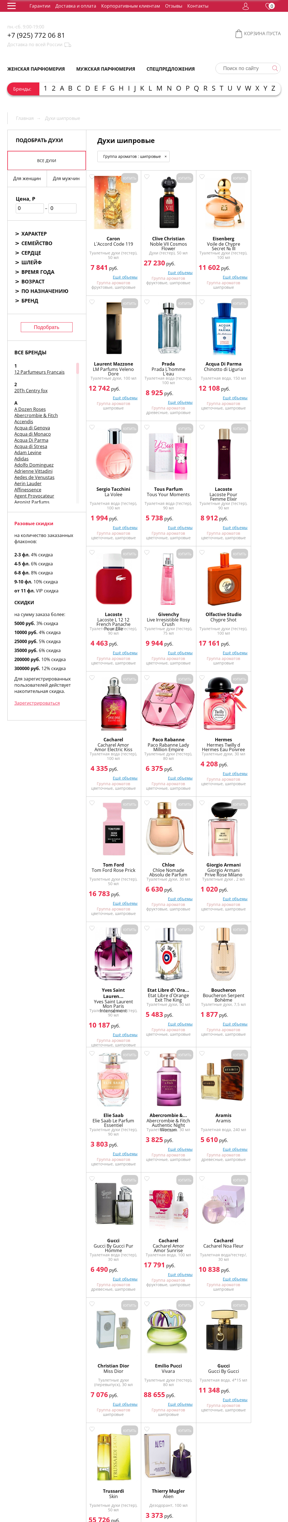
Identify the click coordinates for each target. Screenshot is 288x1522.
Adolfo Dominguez (34, 465)
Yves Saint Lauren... (207, 736)
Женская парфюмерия (36, 69)
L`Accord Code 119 (110, 240)
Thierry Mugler (256, 1109)
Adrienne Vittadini (33, 471)
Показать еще (183, 1180)
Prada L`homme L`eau (110, 365)
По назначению (44, 291)
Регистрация (95, 1490)
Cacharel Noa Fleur (208, 991)
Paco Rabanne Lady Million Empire (159, 618)
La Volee (208, 363)
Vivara (110, 1114)
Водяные (264, 1343)
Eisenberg (208, 232)
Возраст (32, 281)
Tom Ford (256, 608)
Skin (207, 1114)
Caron (110, 232)
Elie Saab (159, 859)
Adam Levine (27, 452)
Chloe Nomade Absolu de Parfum (110, 743)
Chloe (110, 733)
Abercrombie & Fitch (36, 415)
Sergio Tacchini (208, 358)
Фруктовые (148, 1355)
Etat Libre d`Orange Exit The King (256, 749)
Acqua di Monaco (32, 434)
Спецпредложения (171, 69)
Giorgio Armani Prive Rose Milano (159, 743)
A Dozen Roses (30, 409)
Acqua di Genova (32, 428)
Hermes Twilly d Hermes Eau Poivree (207, 618)
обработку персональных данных (115, 1505)
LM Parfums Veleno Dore (256, 246)
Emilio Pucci (110, 1109)
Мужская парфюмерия (105, 69)
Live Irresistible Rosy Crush (208, 490)
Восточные (104, 1349)
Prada (110, 358)
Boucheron (110, 859)
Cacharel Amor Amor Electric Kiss (110, 618)
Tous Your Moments (256, 365)
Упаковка (129, 1468)
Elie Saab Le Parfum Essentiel (159, 866)
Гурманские (134, 1349)
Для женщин (27, 178)
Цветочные (201, 1355)
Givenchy (207, 483)
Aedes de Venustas (34, 477)
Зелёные (189, 1349)
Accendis (23, 421)
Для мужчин (66, 178)
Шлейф (31, 262)
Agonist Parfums (32, 502)
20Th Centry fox (31, 391)
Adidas (21, 459)
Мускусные (262, 1349)
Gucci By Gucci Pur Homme (110, 991)
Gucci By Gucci (158, 1114)
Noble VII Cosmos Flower (158, 240)
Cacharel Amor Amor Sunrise (159, 991)
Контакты (197, 6)
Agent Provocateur (34, 496)
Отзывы (173, 6)
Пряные (237, 1349)
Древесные (163, 1349)
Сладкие (125, 1355)
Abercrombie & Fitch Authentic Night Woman (208, 868)
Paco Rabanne (159, 608)
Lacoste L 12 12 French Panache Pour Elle (159, 492)
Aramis (256, 859)
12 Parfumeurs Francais (39, 372)
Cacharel (110, 608)
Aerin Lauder (28, 483)
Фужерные (174, 1355)
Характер (34, 233)
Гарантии (40, 6)
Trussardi (207, 1109)
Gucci (110, 984)
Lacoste (110, 483)
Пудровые (103, 1355)
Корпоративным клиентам (130, 6)
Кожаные (213, 1349)
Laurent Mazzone (256, 235)
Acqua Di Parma (31, 440)
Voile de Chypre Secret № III (207, 240)
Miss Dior (256, 989)
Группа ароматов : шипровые (136, 156)
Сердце (31, 252)
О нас (85, 1468)
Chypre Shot (256, 488)
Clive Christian (159, 232)
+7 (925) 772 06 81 (36, 35)
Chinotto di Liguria (159, 365)
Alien (256, 1114)
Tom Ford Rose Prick (256, 615)
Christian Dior (256, 984)
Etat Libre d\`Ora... (256, 736)
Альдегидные (168, 1343)
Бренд (29, 300)
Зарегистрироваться (37, 703)
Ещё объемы (119, 271)
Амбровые (199, 1343)
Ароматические (232, 1343)
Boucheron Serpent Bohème (110, 866)
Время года (37, 271)
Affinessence (27, 490)
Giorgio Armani (159, 733)
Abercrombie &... (207, 859)
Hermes (207, 608)
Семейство (36, 243)
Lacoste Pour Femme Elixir (110, 490)
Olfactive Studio (256, 483)
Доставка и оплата (75, 6)
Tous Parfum (256, 358)
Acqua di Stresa (30, 446)
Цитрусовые (229, 1355)
